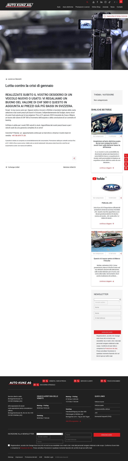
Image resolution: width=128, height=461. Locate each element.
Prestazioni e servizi (83, 7)
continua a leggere (106, 168)
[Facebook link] (97, 2)
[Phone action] (126, 150)
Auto (58, 7)
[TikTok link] (109, 2)
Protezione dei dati (111, 348)
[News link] (107, 124)
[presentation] (110, 326)
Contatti (120, 7)
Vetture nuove (99, 402)
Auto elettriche (68, 7)
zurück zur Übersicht (13, 79)
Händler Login (48, 457)
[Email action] (126, 154)
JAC (96, 413)
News (113, 7)
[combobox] (100, 302)
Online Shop (96, 7)
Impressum (19, 457)
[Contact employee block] (126, 158)
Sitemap (10, 457)
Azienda (105, 7)
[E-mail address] (107, 318)
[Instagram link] (105, 2)
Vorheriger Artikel (13, 167)
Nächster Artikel (68, 167)
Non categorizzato (100, 100)
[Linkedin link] (101, 2)
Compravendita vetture (102, 409)
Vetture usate (99, 405)
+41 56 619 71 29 (18, 135)
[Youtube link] (93, 2)
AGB (40, 457)
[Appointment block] (126, 162)
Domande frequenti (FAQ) (103, 416)
